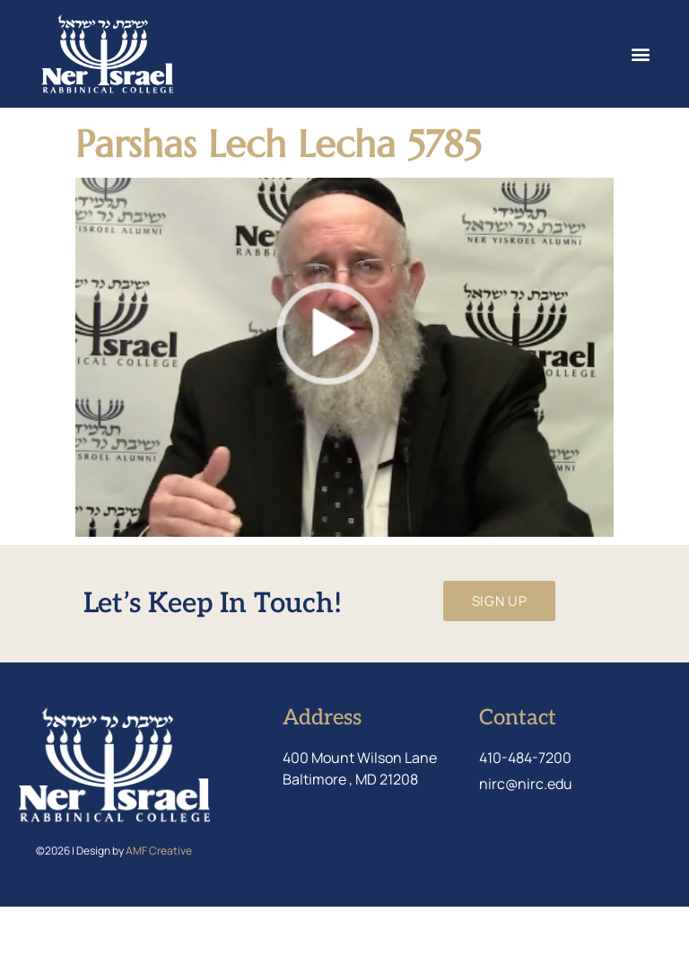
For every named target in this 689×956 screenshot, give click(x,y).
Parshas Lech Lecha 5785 (278, 193)
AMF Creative (159, 900)
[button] (640, 54)
